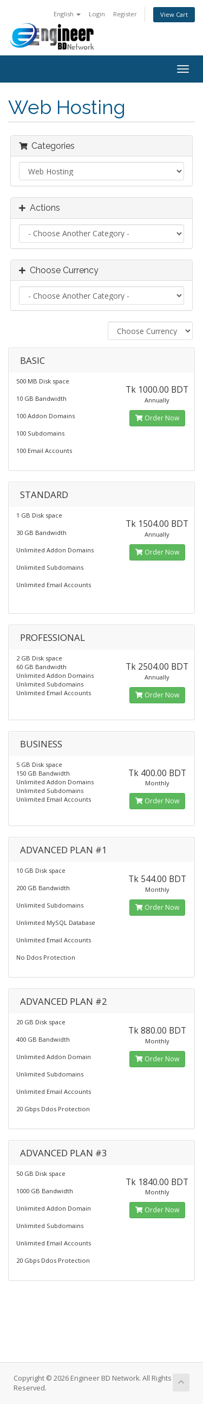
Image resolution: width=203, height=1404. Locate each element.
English (67, 14)
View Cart (174, 14)
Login (97, 14)
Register (125, 14)
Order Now (157, 418)
